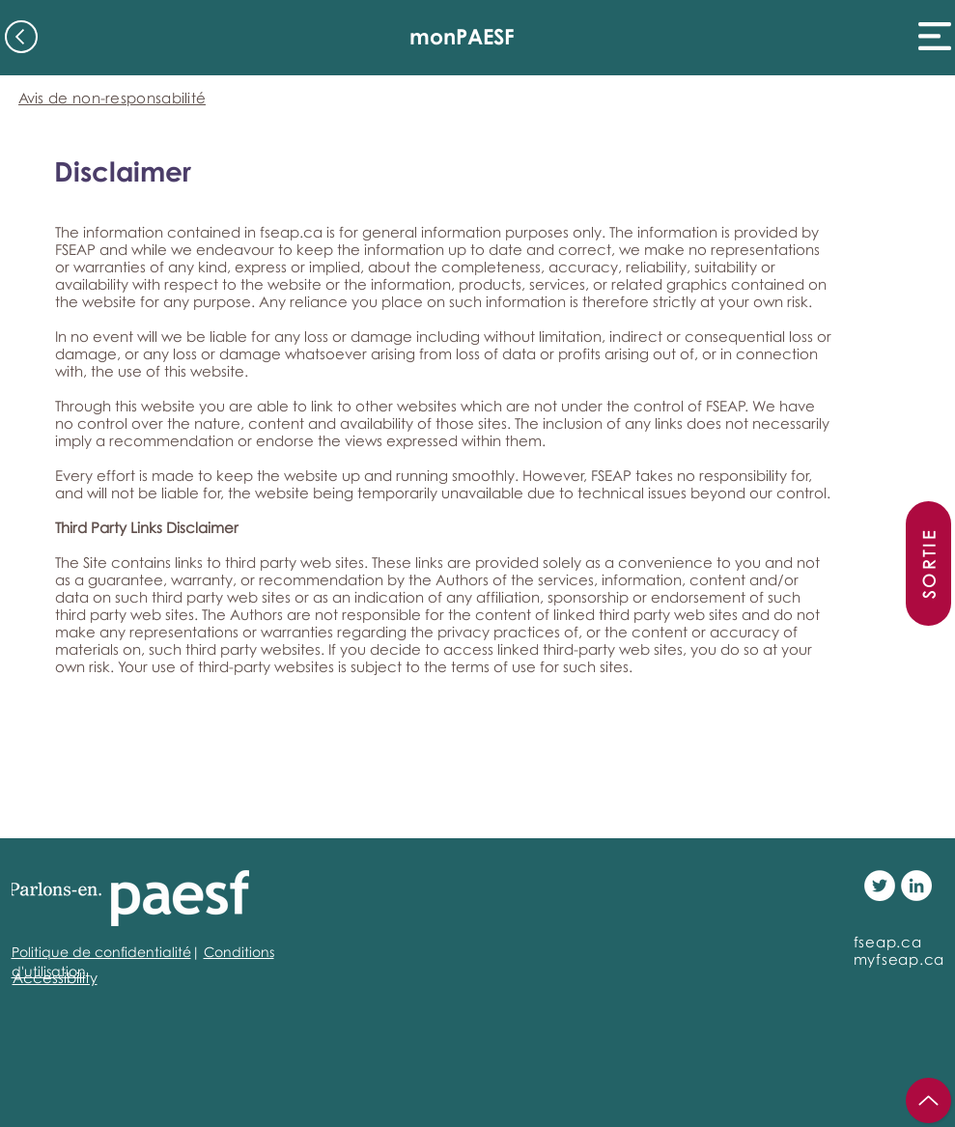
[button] (934, 36)
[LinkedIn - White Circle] (916, 885)
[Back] (21, 36)
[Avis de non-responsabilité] (112, 97)
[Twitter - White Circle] (879, 885)
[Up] (928, 1100)
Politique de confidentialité (101, 952)
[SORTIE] (928, 563)
